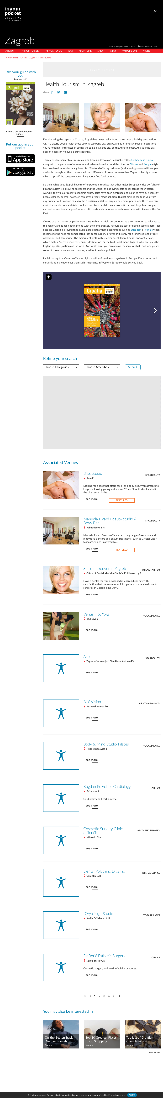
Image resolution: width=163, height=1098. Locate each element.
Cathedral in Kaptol (141, 160)
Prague (139, 164)
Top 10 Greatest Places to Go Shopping (101, 1034)
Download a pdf (20, 79)
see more (91, 494)
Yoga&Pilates (151, 610)
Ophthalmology (149, 698)
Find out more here (117, 1095)
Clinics (155, 783)
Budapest (134, 225)
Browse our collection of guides (19, 131)
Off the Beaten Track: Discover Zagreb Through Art (59, 1034)
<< (84, 991)
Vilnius (147, 225)
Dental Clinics (151, 565)
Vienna (126, 164)
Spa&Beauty (152, 471)
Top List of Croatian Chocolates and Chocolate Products (139, 1034)
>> (119, 991)
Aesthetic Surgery (148, 825)
